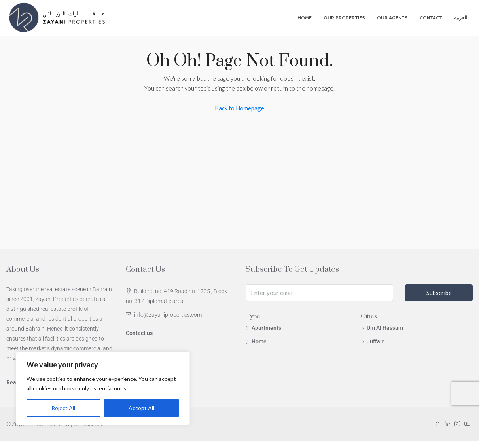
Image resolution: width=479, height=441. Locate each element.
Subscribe (439, 292)
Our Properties (344, 18)
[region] (103, 388)
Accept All (141, 408)
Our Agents (392, 18)
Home (304, 18)
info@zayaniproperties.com (168, 315)
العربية (460, 18)
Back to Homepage (239, 108)
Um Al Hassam (385, 328)
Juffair (375, 341)
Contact (431, 18)
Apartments (266, 328)
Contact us (139, 333)
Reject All (63, 408)
